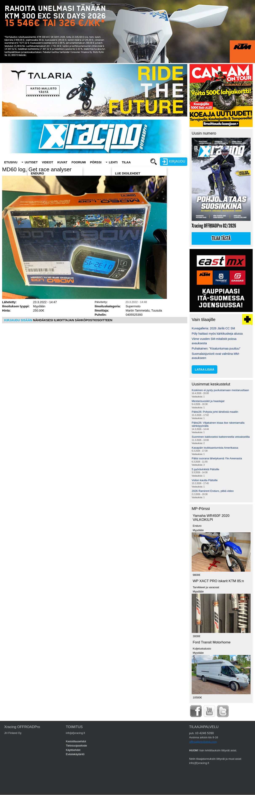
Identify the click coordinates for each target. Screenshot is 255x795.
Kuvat (62, 162)
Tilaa (126, 162)
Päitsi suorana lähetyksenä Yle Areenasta (217, 458)
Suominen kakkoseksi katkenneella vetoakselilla (221, 436)
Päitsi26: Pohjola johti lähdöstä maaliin (215, 411)
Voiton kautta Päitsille (205, 480)
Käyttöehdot (73, 750)
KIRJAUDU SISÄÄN (18, 320)
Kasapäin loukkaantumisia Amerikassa (215, 447)
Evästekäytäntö (75, 754)
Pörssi (95, 162)
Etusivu (10, 162)
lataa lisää (204, 369)
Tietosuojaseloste (76, 745)
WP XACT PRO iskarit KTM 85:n (218, 581)
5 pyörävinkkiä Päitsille (205, 469)
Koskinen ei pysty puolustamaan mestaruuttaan (220, 390)
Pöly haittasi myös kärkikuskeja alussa (217, 333)
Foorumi (79, 162)
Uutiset (31, 162)
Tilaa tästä (221, 238)
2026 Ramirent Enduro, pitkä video (213, 490)
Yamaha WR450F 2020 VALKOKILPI (211, 518)
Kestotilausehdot (76, 741)
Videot (47, 162)
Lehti (113, 162)
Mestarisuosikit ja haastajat (208, 401)
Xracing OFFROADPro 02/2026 (214, 226)
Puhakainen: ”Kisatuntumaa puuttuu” (216, 348)
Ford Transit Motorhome (212, 642)
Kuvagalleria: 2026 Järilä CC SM (213, 328)
